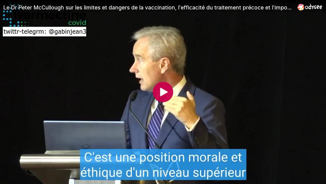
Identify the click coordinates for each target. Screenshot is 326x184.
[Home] (310, 7)
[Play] (163, 92)
